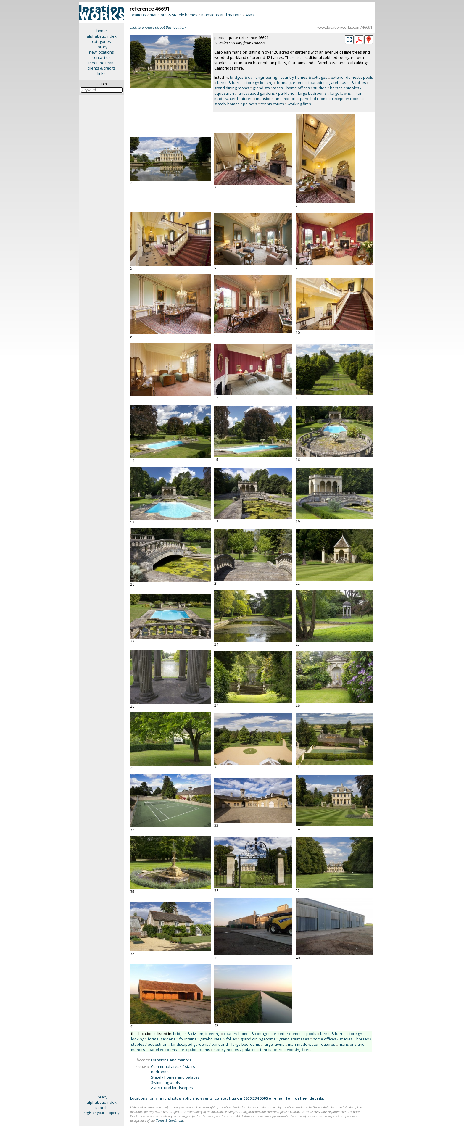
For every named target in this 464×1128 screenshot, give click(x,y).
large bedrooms (312, 93)
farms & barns (230, 82)
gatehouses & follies (347, 82)
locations (138, 14)
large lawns (340, 93)
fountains (317, 82)
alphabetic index (102, 36)
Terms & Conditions (169, 1120)
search (101, 1107)
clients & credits (102, 68)
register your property (102, 1112)
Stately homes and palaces (175, 1077)
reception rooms (347, 98)
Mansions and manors (171, 1060)
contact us (101, 57)
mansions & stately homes (173, 14)
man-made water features (311, 1044)
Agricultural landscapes (172, 1087)
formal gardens (290, 82)
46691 (251, 14)
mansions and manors (221, 14)
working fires (299, 104)
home (101, 30)
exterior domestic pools (352, 77)
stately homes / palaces (235, 104)
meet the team (101, 62)
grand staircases (268, 88)
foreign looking (259, 82)
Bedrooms (160, 1071)
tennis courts (272, 104)
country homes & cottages (304, 77)
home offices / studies (306, 88)
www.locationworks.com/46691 (344, 27)
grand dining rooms (231, 88)
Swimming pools (165, 1082)
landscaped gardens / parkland (266, 93)
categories (101, 41)
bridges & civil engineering (253, 77)
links (101, 73)
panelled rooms (314, 98)
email (279, 1098)
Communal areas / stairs (173, 1066)
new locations (101, 52)
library (101, 46)
